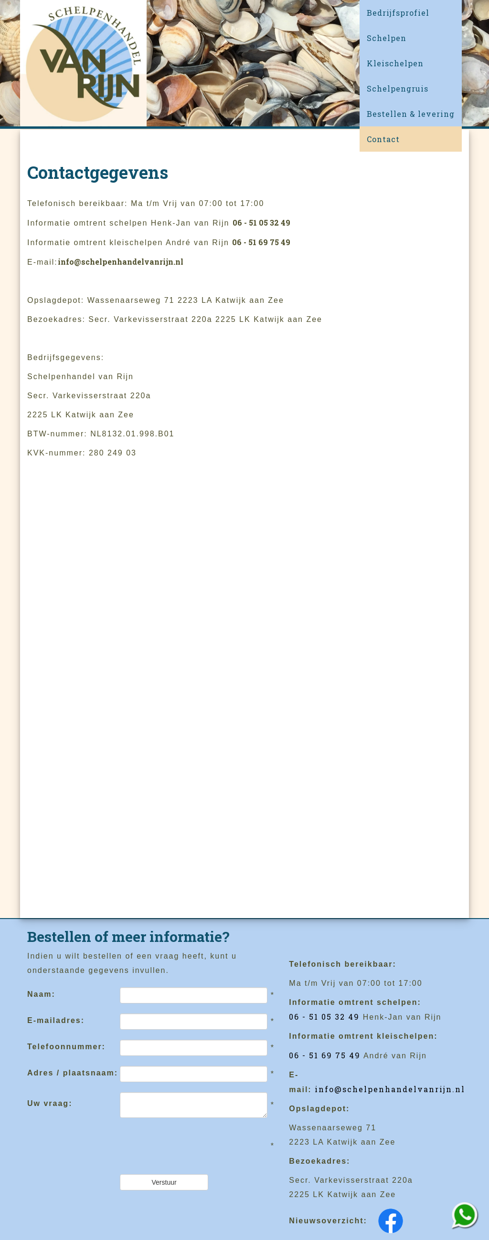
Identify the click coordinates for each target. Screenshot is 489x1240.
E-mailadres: (56, 1020)
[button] (411, 38)
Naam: (41, 994)
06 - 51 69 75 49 (261, 242)
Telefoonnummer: (66, 1047)
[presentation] (192, 1146)
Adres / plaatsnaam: (72, 1073)
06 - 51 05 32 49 (261, 222)
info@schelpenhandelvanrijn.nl (120, 262)
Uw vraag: (49, 1103)
